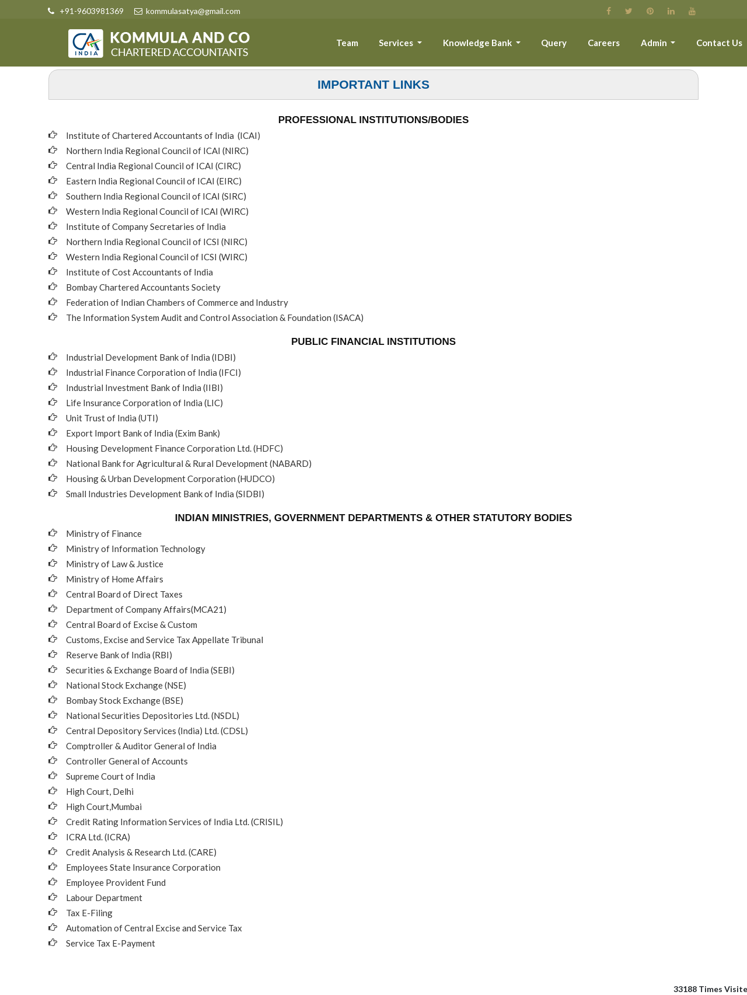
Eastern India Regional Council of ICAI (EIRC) (154, 181)
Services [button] (414, 45)
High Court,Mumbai (104, 806)
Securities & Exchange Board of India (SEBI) (150, 670)
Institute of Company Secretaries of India (146, 226)
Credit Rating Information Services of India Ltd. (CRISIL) (174, 821)
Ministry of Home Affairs (114, 579)
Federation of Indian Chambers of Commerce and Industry (177, 302)
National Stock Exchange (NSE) (126, 685)
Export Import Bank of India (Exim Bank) (143, 433)
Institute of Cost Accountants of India (139, 272)
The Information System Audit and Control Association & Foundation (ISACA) (215, 317)
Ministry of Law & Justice (114, 563)
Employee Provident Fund (116, 882)
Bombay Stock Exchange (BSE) (124, 700)
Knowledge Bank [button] (492, 45)
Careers (611, 45)
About (325, 45)
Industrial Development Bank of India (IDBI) (151, 357)
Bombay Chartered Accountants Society (143, 287)
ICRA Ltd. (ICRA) (98, 837)
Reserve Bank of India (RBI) (119, 655)
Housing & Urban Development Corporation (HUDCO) (170, 478)
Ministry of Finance (104, 533)
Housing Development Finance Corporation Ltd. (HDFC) (174, 448)
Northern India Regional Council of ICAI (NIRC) (157, 150)
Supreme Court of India (110, 776)
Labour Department (104, 897)
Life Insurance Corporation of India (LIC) (144, 402)
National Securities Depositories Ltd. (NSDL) (152, 715)
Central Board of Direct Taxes (124, 594)
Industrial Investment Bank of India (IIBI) (144, 387)
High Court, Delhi (100, 791)
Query (565, 45)
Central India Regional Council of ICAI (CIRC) (153, 165)
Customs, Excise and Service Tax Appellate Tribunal (164, 639)
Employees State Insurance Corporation (143, 867)
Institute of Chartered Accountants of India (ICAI (161, 135)
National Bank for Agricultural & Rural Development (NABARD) (189, 463)
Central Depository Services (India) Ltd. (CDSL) (157, 730)
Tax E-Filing (89, 912)
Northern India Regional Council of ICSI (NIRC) (156, 241)
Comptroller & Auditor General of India (141, 746)
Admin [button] (659, 45)
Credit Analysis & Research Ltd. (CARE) (141, 852)
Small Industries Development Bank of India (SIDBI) (165, 493)
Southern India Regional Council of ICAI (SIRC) (156, 196)
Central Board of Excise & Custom (131, 624)
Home (283, 45)
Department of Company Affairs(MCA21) (146, 609)
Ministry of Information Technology (135, 548)
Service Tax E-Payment (110, 943)
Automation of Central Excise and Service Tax (154, 928)
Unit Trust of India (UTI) (112, 418)
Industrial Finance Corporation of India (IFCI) (153, 372)
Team (368, 45)
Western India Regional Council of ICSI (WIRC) (156, 257)
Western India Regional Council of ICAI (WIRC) (157, 211)
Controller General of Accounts (127, 761)
